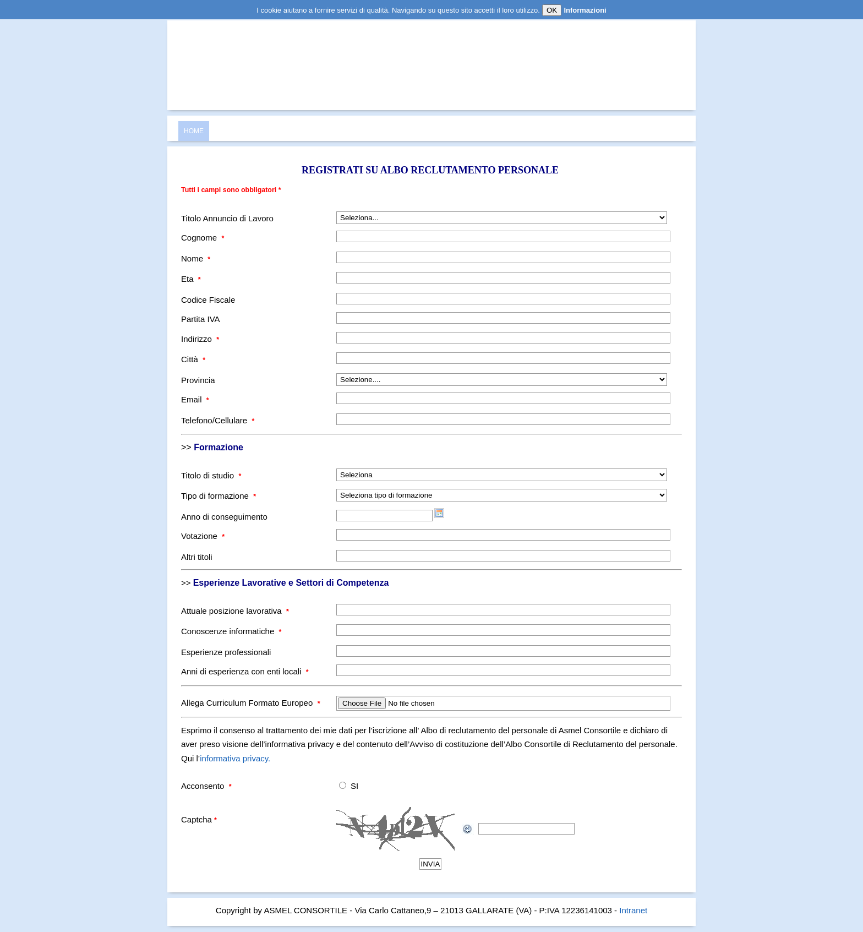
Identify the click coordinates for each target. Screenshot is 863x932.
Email (195, 399)
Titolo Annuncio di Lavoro (227, 218)
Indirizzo (200, 339)
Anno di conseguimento (224, 516)
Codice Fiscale (208, 299)
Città (193, 359)
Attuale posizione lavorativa (235, 610)
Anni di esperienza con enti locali (245, 671)
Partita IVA (200, 319)
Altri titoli (196, 557)
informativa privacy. (235, 758)
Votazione (203, 536)
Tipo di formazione (218, 495)
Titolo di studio (211, 475)
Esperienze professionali (226, 652)
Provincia (198, 380)
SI (354, 786)
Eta (191, 279)
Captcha (199, 819)
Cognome (202, 237)
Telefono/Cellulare (217, 420)
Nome (195, 258)
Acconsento (206, 786)
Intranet (633, 910)
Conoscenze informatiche (231, 631)
